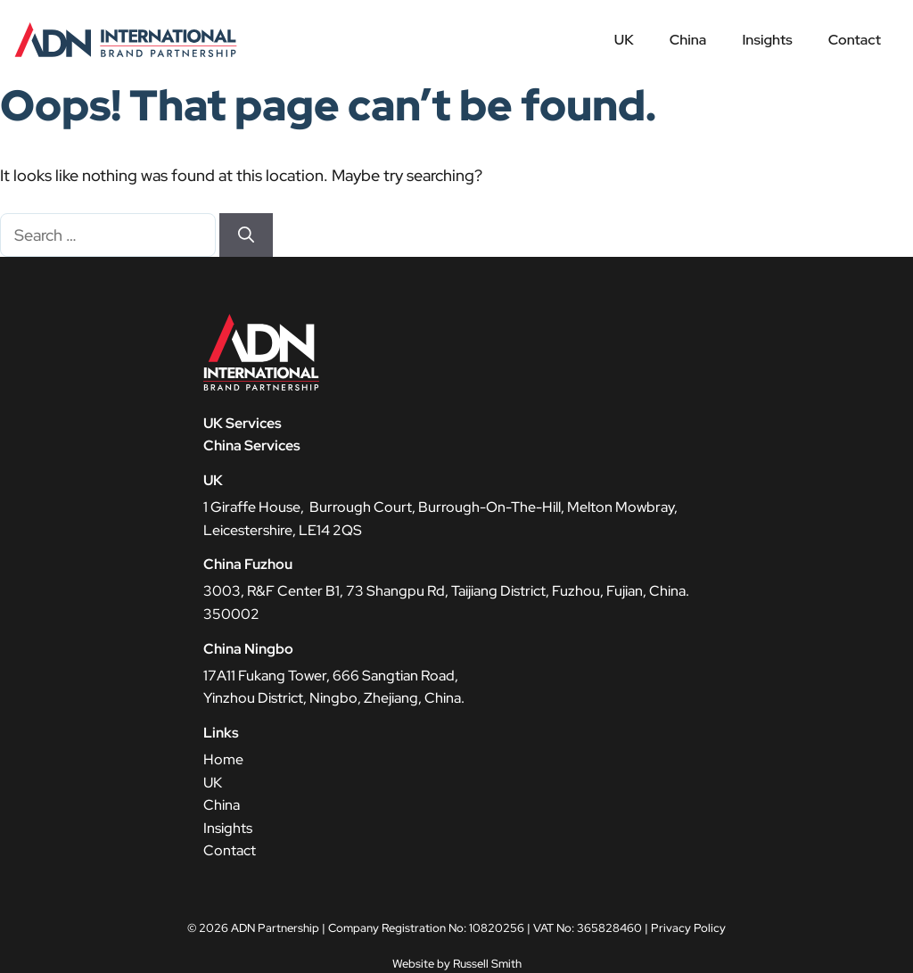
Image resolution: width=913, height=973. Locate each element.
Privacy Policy (688, 928)
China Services (251, 445)
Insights (767, 39)
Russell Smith (487, 963)
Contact (854, 39)
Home (223, 759)
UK (624, 39)
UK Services (242, 423)
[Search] (246, 235)
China (688, 39)
